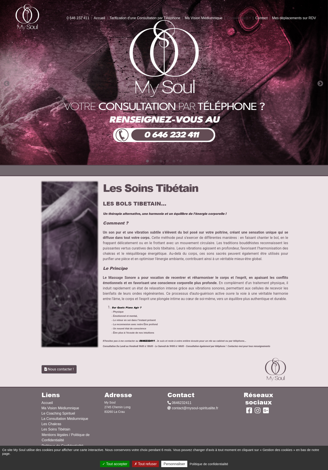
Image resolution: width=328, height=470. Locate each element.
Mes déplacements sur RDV (294, 18)
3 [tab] (161, 161)
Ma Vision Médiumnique (203, 18)
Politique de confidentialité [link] (209, 464)
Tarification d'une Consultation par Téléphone (145, 18)
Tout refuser (145, 464)
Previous (5, 82)
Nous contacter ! (59, 369)
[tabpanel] (164, 82)
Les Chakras (51, 424)
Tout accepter (114, 464)
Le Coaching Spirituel (58, 413)
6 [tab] (180, 161)
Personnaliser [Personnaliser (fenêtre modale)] (174, 464)
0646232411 (179, 403)
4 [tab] (167, 161)
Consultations (237, 18)
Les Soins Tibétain (56, 429)
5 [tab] (174, 161)
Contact (261, 18)
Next (319, 82)
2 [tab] (154, 161)
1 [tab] (147, 161)
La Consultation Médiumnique (65, 419)
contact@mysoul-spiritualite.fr (192, 408)
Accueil (99, 18)
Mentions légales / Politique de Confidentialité (66, 437)
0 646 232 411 (78, 18)
